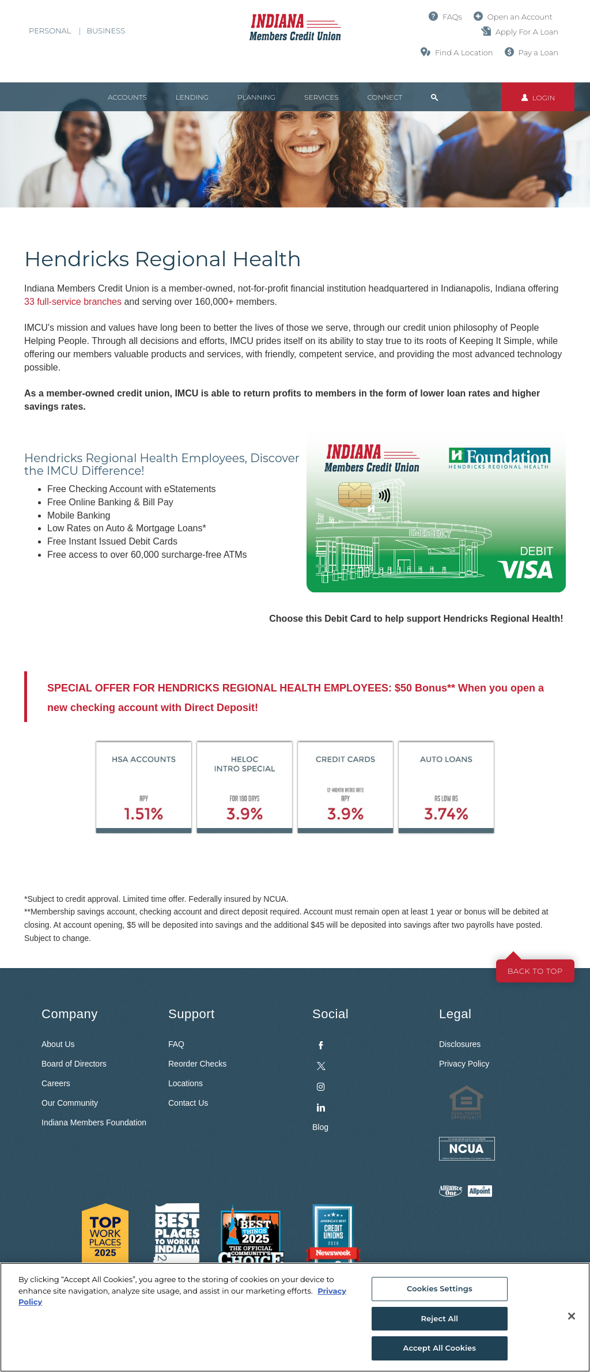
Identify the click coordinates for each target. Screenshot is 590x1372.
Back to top (535, 971)
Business (105, 30)
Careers (55, 1083)
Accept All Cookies (439, 1347)
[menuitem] (367, 1074)
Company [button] (69, 1014)
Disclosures (460, 1044)
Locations (185, 1083)
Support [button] (191, 1014)
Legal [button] (455, 1014)
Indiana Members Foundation (93, 1122)
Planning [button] (256, 97)
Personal (50, 30)
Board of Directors (74, 1063)
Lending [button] (192, 97)
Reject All (439, 1318)
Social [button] (330, 1014)
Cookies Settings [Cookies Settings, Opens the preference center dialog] (439, 1288)
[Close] (571, 1316)
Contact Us (188, 1103)
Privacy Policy (464, 1063)
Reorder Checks (197, 1063)
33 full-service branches (73, 302)
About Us (58, 1044)
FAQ (176, 1044)
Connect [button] (384, 97)
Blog (320, 1127)
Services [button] (321, 97)
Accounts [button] (127, 97)
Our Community (69, 1103)
